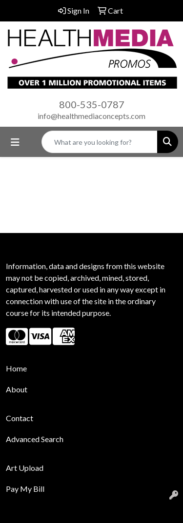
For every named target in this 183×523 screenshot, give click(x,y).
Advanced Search (34, 439)
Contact (19, 418)
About (16, 389)
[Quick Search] (99, 142)
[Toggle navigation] (15, 142)
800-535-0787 (91, 104)
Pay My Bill (25, 488)
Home (16, 368)
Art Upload (24, 467)
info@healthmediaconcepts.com (91, 115)
